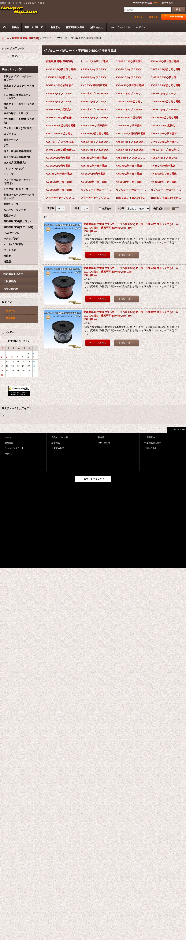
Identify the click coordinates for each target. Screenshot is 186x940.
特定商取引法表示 (13, 274)
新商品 (101, 437)
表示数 (51, 208)
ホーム (8, 437)
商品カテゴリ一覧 (59, 437)
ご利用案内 (9, 281)
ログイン (138, 17)
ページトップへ (178, 429)
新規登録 (153, 17)
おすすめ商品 (57, 448)
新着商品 (55, 443)
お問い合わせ (10, 288)
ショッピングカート (14, 448)
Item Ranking (104, 443)
